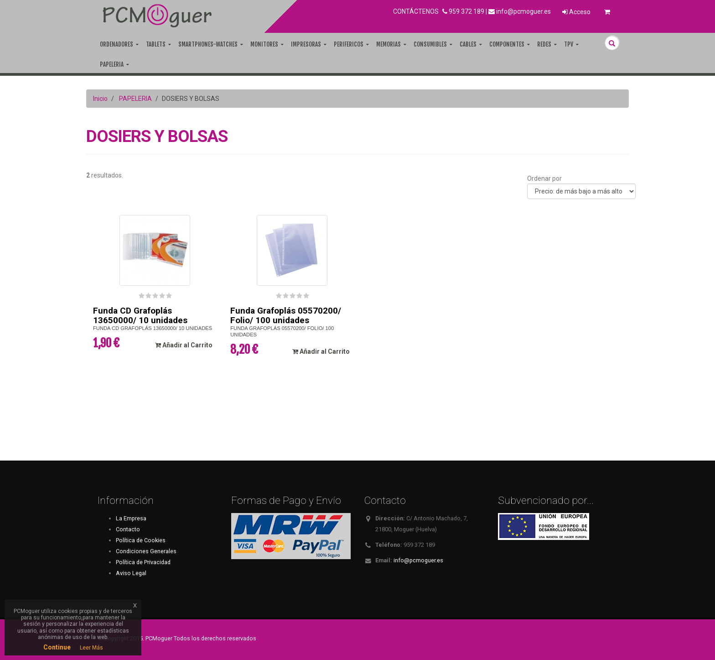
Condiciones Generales (146, 551)
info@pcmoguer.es (523, 11)
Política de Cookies (141, 540)
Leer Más (91, 647)
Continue (57, 647)
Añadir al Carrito (183, 345)
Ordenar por (544, 178)
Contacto (128, 529)
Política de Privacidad (143, 562)
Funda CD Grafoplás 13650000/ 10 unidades (140, 315)
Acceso (576, 12)
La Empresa (131, 518)
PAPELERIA (135, 98)
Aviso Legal (131, 573)
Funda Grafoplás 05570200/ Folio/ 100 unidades (285, 315)
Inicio (100, 98)
